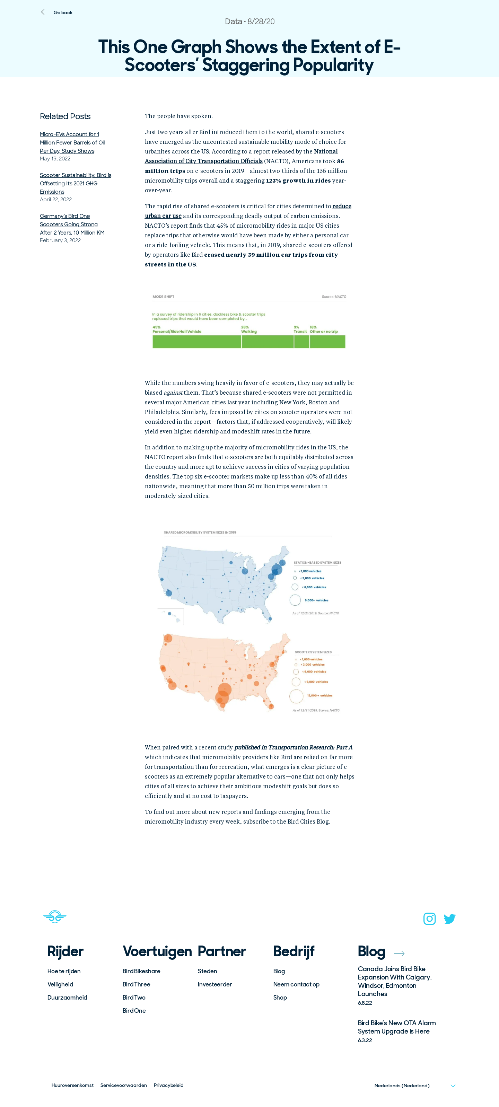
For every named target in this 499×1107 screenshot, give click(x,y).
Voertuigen (156, 951)
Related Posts (65, 116)
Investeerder (215, 984)
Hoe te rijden (64, 971)
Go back (63, 12)
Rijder (65, 951)
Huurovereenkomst (73, 1085)
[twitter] (450, 921)
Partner (222, 951)
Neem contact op (296, 984)
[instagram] (429, 921)
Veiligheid (60, 984)
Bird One (134, 1010)
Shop (280, 997)
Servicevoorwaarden (123, 1085)
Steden (207, 971)
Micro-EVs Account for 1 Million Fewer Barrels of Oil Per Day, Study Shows (72, 142)
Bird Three (136, 984)
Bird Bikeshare (141, 971)
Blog (279, 971)
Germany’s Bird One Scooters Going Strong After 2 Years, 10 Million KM (72, 224)
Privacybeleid (169, 1085)
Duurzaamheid (67, 997)
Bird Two (134, 997)
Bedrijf (294, 951)
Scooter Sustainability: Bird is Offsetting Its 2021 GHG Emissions (75, 183)
